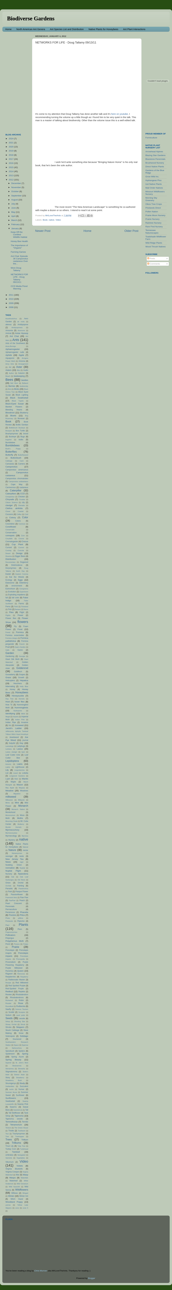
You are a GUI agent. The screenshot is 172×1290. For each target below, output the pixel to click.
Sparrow (25, 1045)
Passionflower (17, 894)
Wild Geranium (22, 1184)
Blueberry (24, 413)
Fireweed (24, 606)
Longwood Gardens (17, 776)
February (15, 224)
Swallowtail (10, 1101)
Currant (8, 547)
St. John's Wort (21, 1063)
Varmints (8, 1158)
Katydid (12, 743)
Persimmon (10, 912)
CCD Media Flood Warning (19, 287)
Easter (8, 574)
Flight (22, 612)
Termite (25, 1122)
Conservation (11, 533)
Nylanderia (23, 874)
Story (7, 1077)
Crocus (24, 541)
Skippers (20, 1027)
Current (21, 547)
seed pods (20, 1015)
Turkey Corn (10, 1149)
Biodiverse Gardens (30, 18)
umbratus (9, 1155)
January (15, 228)
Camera (21, 464)
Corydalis (9, 538)
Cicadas (22, 499)
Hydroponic (17, 711)
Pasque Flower (21, 891)
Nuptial (22, 868)
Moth (7, 818)
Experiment (24, 592)
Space (16, 1045)
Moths (20, 818)
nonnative (10, 868)
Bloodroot (10, 412)
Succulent (24, 1086)
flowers (23, 622)
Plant (7, 925)
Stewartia (21, 1069)
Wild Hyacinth (14, 1187)
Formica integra (11, 638)
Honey (12, 689)
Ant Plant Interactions (134, 29)
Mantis (25, 779)
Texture (8, 1128)
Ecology (8, 580)
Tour (7, 1134)
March (14, 220)
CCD (22, 493)
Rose (20, 1003)
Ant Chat (14, 336)
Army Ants (9, 364)
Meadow (9, 790)
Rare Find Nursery (154, 226)
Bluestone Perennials (155, 159)
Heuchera (17, 683)
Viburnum (9, 1162)
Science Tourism (21, 1009)
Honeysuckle (18, 696)
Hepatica (24, 680)
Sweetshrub (17, 1110)
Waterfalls (24, 1178)
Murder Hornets (13, 827)
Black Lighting (22, 395)
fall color (15, 598)
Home (8, 29)
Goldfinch (18, 671)
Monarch (23, 805)
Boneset (21, 418)
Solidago (24, 1036)
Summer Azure (11, 1092)
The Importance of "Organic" (19, 246)
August (14, 200)
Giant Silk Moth (12, 659)
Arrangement (23, 364)
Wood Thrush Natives (155, 246)
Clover (7, 511)
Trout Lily (9, 1146)
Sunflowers (10, 1098)
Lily (7, 770)
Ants (15, 340)
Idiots (23, 714)
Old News (21, 880)
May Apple (9, 788)
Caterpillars (10, 493)
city (23, 502)
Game (20, 650)
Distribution (10, 559)
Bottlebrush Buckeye (17, 428)
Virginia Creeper (12, 1172)
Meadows (24, 791)
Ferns (7, 606)
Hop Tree (9, 699)
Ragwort (9, 974)
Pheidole (12, 915)
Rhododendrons (16, 997)
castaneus (24, 487)
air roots (21, 321)
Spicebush (9, 1051)
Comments (153, 264)
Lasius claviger (11, 752)
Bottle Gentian (22, 425)
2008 (11, 307)
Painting (20, 886)
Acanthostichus (11, 319)
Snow (21, 1033)
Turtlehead (24, 1149)
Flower (20, 615)
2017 (11, 159)
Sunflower (20, 1095)
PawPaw (12, 900)
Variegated (21, 1155)
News (8, 862)
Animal (8, 333)
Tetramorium (16, 1125)
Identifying (10, 713)
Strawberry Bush (13, 1080)
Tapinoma (19, 1116)
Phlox (22, 915)
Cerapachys (10, 497)
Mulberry (21, 824)
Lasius (20, 749)
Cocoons (9, 514)
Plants (23, 925)
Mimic (7, 803)
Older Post (131, 230)
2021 (11, 142)
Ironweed (19, 725)
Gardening (9, 656)
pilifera (20, 918)
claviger (9, 505)
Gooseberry (10, 674)
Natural (25, 847)
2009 (11, 303)
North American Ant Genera (30, 29)
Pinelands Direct (153, 208)
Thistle (11, 1131)
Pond (7, 944)
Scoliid (11, 1012)
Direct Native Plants (154, 166)
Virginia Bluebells (14, 1169)
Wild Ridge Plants (153, 243)
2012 (11, 180)
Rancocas (21, 974)
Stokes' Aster (19, 1075)
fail (6, 598)
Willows (14, 1193)
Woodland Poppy (14, 1202)
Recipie (8, 983)
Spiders (21, 1051)
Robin (21, 1000)
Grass (8, 677)
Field (16, 606)
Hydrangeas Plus (153, 180)
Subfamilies (9, 1086)
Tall (26, 1110)
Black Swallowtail (19, 398)
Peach (22, 900)
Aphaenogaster (12, 349)
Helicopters (10, 680)
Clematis (21, 505)
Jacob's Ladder (13, 728)
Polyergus (9, 938)
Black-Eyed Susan (14, 404)
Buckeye (12, 437)
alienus (8, 324)
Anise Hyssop (21, 333)
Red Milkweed (21, 983)
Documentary (10, 562)
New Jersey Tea (14, 859)
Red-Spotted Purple (14, 989)
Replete (21, 991)
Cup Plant (17, 544)
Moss (22, 815)
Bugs (22, 437)
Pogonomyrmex (11, 932)
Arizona (22, 361)
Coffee (19, 514)
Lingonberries (19, 770)
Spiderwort (10, 1054)
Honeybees (21, 692)
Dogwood (24, 562)
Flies (11, 612)
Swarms (13, 1107)
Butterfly (9, 455)
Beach (7, 376)
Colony (12, 517)
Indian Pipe (10, 722)
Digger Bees (20, 556)
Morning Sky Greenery (151, 199)
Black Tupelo (18, 401)
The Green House (21, 1128)
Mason (20, 785)
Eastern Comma (21, 574)
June (13, 208)
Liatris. (7, 767)
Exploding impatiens (16, 595)
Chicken (21, 497)
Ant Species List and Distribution (67, 29)
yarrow (7, 1205)
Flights (7, 615)
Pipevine (21, 921)
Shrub (23, 1024)
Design (19, 553)
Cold (26, 514)
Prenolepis (9, 950)
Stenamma (9, 1069)
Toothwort (21, 1131)
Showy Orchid (11, 1024)
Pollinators (10, 935)
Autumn (21, 373)
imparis (15, 717)
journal (25, 740)
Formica (20, 632)
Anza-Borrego (10, 346)
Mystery (11, 840)
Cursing (8, 550)
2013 (11, 175)
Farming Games (18, 252)
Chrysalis (9, 499)
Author (11, 373)
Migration (16, 794)
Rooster (8, 1003)
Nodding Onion (13, 865)
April (13, 216)
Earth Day (20, 571)
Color (25, 517)
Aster (19, 366)
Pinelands (9, 921)
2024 (11, 138)
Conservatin (10, 530)
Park (10, 891)
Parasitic (9, 888)
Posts (151, 258)
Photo (7, 918)
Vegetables (21, 1158)
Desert (7, 553)
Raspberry (24, 977)
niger (22, 862)
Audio (25, 370)
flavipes (18, 609)
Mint (17, 802)
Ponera (17, 944)
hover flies (19, 701)
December (16, 183)
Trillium (24, 1140)
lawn (23, 752)
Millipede (21, 800)
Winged (25, 1193)
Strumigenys (10, 1083)
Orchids (8, 886)
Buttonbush (16, 458)
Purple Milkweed (13, 968)
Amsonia (9, 330)
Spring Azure (17, 1057)
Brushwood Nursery (154, 163)
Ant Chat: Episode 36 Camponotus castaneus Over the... (19, 260)
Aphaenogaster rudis (14, 352)
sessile (22, 1018)
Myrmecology (11, 836)
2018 (11, 155)
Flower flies (10, 618)
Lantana (8, 749)
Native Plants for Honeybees (103, 29)
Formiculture (151, 137)
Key (21, 743)
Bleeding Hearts (13, 410)
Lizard (15, 773)
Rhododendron (22, 994)
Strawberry (20, 1077)
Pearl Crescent (13, 903)
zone (17, 1208)
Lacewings (9, 746)
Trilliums (16, 1142)
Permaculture (11, 909)
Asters (8, 370)
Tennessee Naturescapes (151, 231)
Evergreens (24, 589)
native (51, 220)
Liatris (20, 764)
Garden (9, 653)
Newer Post (43, 230)
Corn (23, 536)
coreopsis (10, 535)
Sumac (21, 1089)
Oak (12, 877)
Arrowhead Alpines (154, 151)
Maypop (22, 788)
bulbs (21, 439)
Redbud (9, 991)
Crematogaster (11, 541)
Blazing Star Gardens (155, 155)
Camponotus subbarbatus (18, 481)
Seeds (9, 1018)
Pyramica (9, 971)
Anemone (21, 330)
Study (22, 1083)
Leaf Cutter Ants (12, 755)
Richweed (9, 1000)
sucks (11, 1089)
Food (20, 629)
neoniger (9, 856)
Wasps (12, 1178)
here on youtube (119, 114)
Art (10, 367)
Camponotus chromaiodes (16, 478)
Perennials (9, 906)
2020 (11, 147)
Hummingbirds (21, 707)
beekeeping (19, 376)
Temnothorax (11, 1122)
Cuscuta (21, 550)
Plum (20, 929)
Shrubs (8, 1027)
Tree (7, 1136)
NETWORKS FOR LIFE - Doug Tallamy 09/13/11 (19, 278)
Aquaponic (9, 358)
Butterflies (11, 451)
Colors (18, 521)
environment (17, 586)
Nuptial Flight (13, 871)
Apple (21, 355)
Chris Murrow (40, 1271)
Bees (9, 380)
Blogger (91, 1278)
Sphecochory (17, 1048)
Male (16, 779)
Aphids (8, 355)
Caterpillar (15, 490)
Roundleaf (9, 1006)
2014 (11, 171)
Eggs (20, 580)
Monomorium (10, 815)
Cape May (17, 484)
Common (21, 524)
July (13, 204)
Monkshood (10, 812)
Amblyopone (23, 324)
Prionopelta (20, 959)
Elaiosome (9, 583)
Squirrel (8, 1063)
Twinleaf (16, 1152)
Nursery (8, 874)
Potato (25, 944)
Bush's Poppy (13, 449)
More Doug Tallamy (16, 269)
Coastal (20, 511)
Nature (12, 850)
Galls (7, 650)
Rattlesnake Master (16, 980)
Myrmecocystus (11, 833)
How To (8, 705)
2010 (11, 299)
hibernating (10, 686)
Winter (11, 1196)
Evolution (12, 592)
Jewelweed (14, 737)
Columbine (10, 524)
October (15, 191)
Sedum (8, 1015)
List (6, 773)
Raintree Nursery (153, 223)
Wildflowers (21, 1189)
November (16, 187)
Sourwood (17, 1039)
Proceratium (10, 962)
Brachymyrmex (11, 434)
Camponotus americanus (16, 470)
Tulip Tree (21, 1146)
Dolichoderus (16, 565)
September (16, 195)
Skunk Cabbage (12, 1030)
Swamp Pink (22, 1104)
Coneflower (10, 527)
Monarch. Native (18, 809)
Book (45, 220)
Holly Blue (24, 686)
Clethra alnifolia (14, 508)
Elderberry (23, 583)
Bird (9, 389)
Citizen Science (11, 502)
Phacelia (24, 912)
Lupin (7, 779)
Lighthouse (19, 767)
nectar (25, 850)
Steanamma (16, 1066)
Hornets (22, 699)
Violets (19, 1166)
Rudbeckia (20, 1006)
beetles (24, 380)
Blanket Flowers (13, 407)
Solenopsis (10, 1036)
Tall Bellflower (14, 1113)
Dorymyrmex (10, 568)
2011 (11, 295)
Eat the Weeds (16, 577)
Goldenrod (22, 668)
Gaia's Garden (20, 647)
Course (21, 538)
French (22, 644)
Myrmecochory (12, 830)
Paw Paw (24, 897)
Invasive (24, 722)
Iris (10, 725)
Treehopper (19, 1136)
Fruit (7, 647)
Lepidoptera (12, 760)
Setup (7, 1021)
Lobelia (25, 773)
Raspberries (10, 977)
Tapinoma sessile (14, 1119)
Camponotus (11, 467)
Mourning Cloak (11, 821)
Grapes (22, 674)
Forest (7, 632)
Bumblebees (12, 445)
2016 (11, 163)
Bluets (13, 415)
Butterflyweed (23, 455)
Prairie (15, 946)
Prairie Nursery (152, 219)
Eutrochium (10, 589)
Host (7, 701)
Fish (10, 609)
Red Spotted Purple (16, 986)
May (13, 212)
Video (58, 220)
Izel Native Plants (153, 184)
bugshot (8, 440)
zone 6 (25, 1208)
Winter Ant (23, 1196)
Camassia (9, 464)
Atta (18, 370)
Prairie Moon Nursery (155, 215)
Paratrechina (23, 888)
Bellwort (25, 383)
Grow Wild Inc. (152, 176)
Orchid (20, 883)
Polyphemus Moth (14, 941)
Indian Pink (20, 720)
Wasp (25, 1175)
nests (21, 856)
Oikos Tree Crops (153, 204)
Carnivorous (10, 487)
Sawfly (8, 1009)
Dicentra (8, 556)
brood (25, 434)
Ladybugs (21, 746)
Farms (21, 603)
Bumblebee (10, 442)
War (17, 1175)
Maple (13, 782)
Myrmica (25, 836)
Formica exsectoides (14, 635)
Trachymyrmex (19, 1134)
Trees (8, 1139)
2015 (11, 167)
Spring (25, 1054)
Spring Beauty (13, 1059)
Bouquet (8, 431)
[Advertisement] (17, 81)
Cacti (21, 461)
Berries (11, 386)
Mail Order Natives (154, 188)
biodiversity (24, 386)
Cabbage (8, 461)
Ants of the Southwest (15, 343)
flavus (26, 609)
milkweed (10, 796)
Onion (7, 883)
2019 (11, 151)
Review (8, 994)
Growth (21, 677)
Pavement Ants (11, 897)
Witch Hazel (17, 1199)
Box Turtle (20, 431)
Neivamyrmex (17, 853)
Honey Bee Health (19, 241)
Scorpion (21, 1012)
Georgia (22, 656)
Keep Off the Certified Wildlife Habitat (19, 234)
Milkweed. (9, 800)
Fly (15, 626)
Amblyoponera (17, 327)
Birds (16, 389)
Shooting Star (19, 1021)
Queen (20, 971)
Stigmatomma (11, 1072)
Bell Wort (14, 383)
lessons (8, 764)
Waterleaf (14, 1181)
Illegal (7, 717)
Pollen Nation (151, 211)
